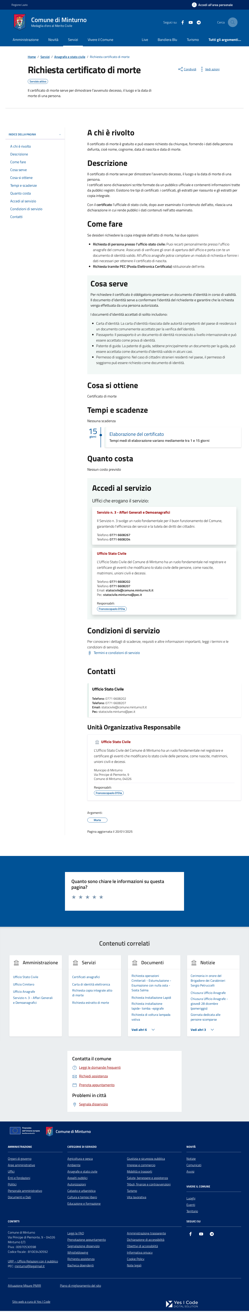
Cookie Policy (135, 1259)
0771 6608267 (120, 535)
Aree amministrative (21, 1166)
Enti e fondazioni (19, 1178)
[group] (36, 999)
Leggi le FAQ (75, 1234)
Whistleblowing (77, 1253)
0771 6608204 (120, 540)
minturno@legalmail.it (30, 1267)
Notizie (191, 1159)
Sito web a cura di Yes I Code (31, 1302)
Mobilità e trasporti (139, 1172)
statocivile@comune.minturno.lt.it (129, 591)
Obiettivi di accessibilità (142, 1247)
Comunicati (193, 1166)
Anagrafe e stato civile (82, 1172)
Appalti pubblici (77, 1178)
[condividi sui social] (187, 69)
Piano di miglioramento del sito (80, 1286)
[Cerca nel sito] (233, 22)
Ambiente (73, 1166)
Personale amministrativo (25, 1191)
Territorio (192, 1212)
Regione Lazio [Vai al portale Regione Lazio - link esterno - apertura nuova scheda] (19, 5)
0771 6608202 (120, 582)
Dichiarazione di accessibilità (145, 1240)
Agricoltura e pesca (80, 1159)
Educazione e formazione (84, 1204)
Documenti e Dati (19, 1198)
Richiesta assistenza (81, 1259)
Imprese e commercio (141, 1166)
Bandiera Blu (167, 39)
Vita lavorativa (136, 1198)
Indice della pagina (35, 134)
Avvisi (190, 1172)
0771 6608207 (120, 587)
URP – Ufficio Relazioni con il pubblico (33, 1262)
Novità (53, 39)
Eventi (190, 1205)
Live (145, 39)
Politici (12, 1185)
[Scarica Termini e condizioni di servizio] (113, 653)
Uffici (11, 1172)
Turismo (193, 39)
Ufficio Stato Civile (111, 554)
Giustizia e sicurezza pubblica (146, 1159)
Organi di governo (19, 1159)
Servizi (73, 39)
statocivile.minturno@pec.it (122, 595)
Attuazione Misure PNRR (24, 1286)
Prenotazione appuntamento (86, 1240)
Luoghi (190, 1199)
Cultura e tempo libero (82, 1198)
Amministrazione (26, 39)
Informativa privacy (140, 1253)
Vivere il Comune (100, 39)
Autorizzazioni (76, 1185)
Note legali (134, 1266)
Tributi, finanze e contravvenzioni (149, 1185)
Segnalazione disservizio (83, 1247)
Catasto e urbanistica (81, 1191)
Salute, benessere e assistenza (147, 1178)
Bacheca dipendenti (80, 1266)
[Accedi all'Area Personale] (212, 5)
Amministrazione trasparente (146, 1234)
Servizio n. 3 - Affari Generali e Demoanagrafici (133, 512)
